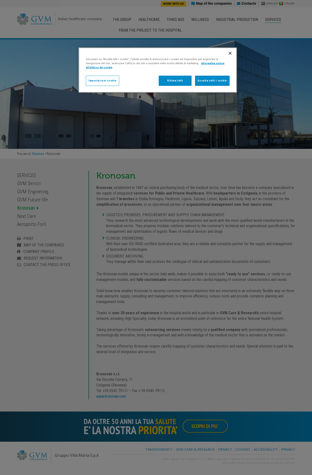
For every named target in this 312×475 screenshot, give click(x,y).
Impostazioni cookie (102, 80)
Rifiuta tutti (175, 80)
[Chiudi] (230, 53)
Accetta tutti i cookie (212, 80)
